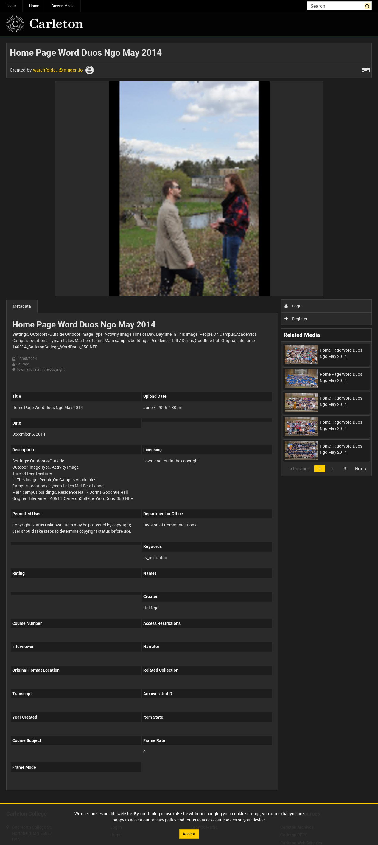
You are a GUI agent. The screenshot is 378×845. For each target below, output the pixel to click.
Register (295, 318)
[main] (189, 420)
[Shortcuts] (366, 69)
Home (34, 5)
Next (361, 468)
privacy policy (163, 820)
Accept (189, 834)
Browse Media (63, 5)
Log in (11, 5)
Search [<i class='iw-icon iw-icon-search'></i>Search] (368, 5)
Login (293, 306)
